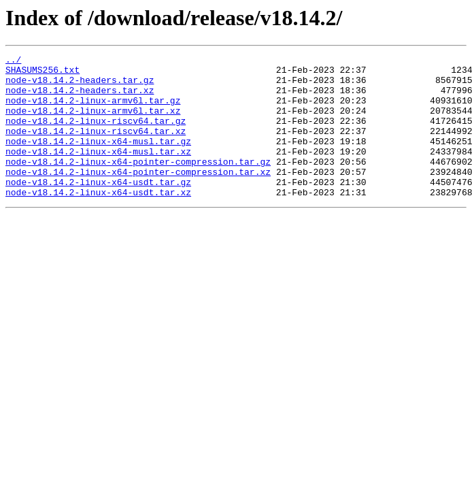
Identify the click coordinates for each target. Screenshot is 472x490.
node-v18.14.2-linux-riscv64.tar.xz (95, 147)
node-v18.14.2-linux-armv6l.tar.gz (92, 110)
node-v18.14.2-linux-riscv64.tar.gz (95, 135)
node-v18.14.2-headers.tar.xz (79, 98)
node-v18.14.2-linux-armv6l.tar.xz (92, 122)
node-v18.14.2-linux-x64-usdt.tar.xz (98, 220)
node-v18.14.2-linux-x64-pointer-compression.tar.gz (138, 184)
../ (13, 61)
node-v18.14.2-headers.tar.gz (79, 86)
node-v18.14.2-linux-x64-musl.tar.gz (98, 159)
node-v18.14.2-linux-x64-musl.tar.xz (98, 171)
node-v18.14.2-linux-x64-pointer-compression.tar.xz (138, 196)
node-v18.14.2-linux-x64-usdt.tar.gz (98, 208)
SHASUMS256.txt (42, 73)
